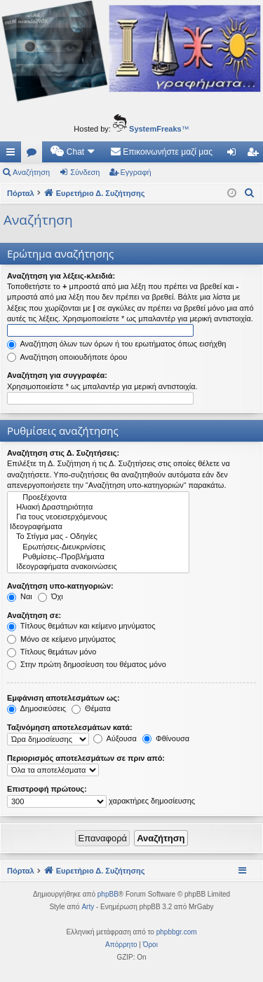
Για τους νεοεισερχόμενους (98, 517)
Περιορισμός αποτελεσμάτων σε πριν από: (86, 758)
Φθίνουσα (165, 738)
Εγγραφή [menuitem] (255, 154)
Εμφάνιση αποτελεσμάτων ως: (63, 698)
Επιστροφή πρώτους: (47, 789)
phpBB (108, 894)
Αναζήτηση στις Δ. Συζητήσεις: (63, 453)
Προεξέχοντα (98, 498)
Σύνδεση (85, 172)
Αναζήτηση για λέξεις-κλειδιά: (61, 276)
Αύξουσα (115, 738)
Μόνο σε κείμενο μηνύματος (61, 639)
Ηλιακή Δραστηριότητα (98, 507)
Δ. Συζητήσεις (34, 154)
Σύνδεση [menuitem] (234, 154)
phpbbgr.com (176, 932)
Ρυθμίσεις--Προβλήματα (98, 557)
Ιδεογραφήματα (98, 527)
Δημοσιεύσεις (36, 708)
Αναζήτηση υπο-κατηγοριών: (60, 586)
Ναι (19, 596)
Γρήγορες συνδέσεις (13, 154)
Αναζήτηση (31, 172)
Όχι (50, 596)
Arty (87, 907)
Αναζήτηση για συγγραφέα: (57, 375)
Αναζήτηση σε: (34, 615)
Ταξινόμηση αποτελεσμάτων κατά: (70, 727)
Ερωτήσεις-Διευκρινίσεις (98, 547)
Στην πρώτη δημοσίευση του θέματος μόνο (86, 664)
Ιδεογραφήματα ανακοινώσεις (98, 567)
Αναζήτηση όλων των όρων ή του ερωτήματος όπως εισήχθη (116, 343)
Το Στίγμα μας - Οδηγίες (98, 537)
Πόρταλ (20, 193)
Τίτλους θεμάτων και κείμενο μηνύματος (81, 626)
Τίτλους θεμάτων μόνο (51, 651)
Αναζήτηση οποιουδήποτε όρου (67, 357)
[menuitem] (73, 151)
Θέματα (91, 708)
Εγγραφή (136, 172)
